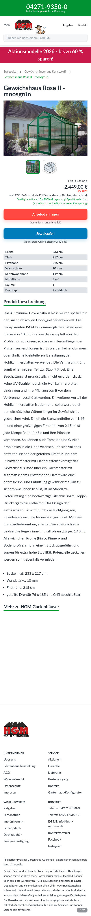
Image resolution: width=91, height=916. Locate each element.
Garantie (54, 766)
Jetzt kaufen (45, 233)
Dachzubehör (13, 834)
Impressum (11, 792)
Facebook (54, 839)
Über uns (10, 759)
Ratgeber (10, 808)
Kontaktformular (59, 833)
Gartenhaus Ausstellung (19, 766)
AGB (7, 772)
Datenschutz (12, 786)
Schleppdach (12, 828)
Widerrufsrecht (14, 779)
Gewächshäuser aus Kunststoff (45, 71)
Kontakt (53, 786)
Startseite (10, 71)
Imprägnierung (13, 821)
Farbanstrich (12, 815)
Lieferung (54, 772)
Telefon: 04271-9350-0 (64, 808)
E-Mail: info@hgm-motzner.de (60, 823)
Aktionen (54, 759)
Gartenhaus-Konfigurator (65, 792)
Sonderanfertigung (16, 841)
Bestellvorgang (58, 779)
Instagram (54, 846)
